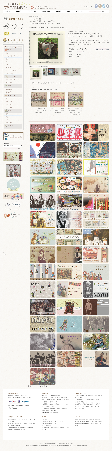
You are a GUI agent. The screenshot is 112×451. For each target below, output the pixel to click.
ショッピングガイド (43, 443)
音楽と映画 (9, 122)
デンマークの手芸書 (49, 21)
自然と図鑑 (9, 101)
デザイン (8, 117)
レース (8, 64)
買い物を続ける (50, 83)
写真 (7, 114)
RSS (4, 252)
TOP (30, 17)
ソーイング (9, 67)
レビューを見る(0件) (60, 83)
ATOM (4, 254)
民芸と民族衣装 (10, 79)
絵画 (7, 119)
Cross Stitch (40, 17)
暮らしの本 (10, 95)
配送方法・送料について (54, 443)
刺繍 (7, 53)
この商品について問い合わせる (37, 83)
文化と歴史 (9, 82)
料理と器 (8, 104)
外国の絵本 (9, 89)
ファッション (10, 73)
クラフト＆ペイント (12, 70)
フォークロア (10, 76)
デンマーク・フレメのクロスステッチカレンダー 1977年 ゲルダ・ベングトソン (76, 110)
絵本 (8, 86)
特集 (34, 23)
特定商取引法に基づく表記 (67, 443)
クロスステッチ (10, 56)
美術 (8, 110)
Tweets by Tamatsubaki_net (12, 209)
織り (7, 61)
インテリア (9, 107)
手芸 (8, 49)
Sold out (9, 125)
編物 (7, 59)
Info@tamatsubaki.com (50, 423)
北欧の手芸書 (37, 19)
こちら (15, 408)
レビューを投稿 (70, 83)
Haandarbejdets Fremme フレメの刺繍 (48, 23)
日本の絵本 (9, 92)
